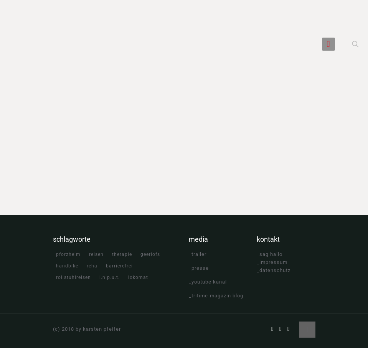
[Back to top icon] (307, 330)
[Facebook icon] (273, 328)
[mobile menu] (328, 44)
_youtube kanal (208, 282)
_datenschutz (273, 270)
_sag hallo (269, 254)
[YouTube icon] (281, 328)
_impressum (272, 262)
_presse (199, 268)
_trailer (197, 254)
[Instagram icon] (289, 328)
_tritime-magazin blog (216, 296)
